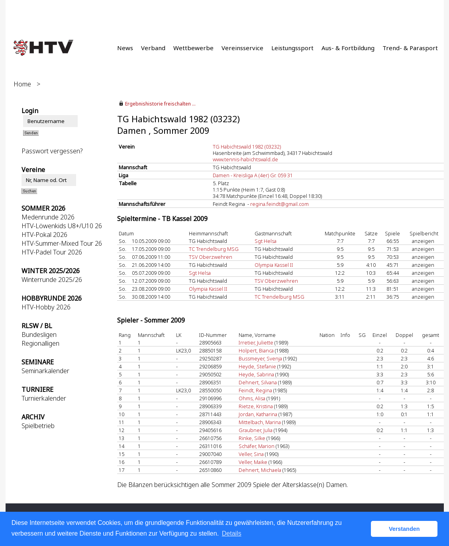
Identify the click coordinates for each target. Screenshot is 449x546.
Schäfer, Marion (256, 446)
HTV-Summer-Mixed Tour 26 (62, 243)
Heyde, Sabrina (256, 374)
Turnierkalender (44, 398)
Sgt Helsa (265, 241)
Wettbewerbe (193, 48)
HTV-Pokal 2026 (44, 234)
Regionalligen (40, 343)
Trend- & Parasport (410, 48)
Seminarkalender (45, 370)
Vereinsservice (242, 48)
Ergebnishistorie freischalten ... (160, 103)
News (125, 48)
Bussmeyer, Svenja (260, 358)
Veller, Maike (253, 462)
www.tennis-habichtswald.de (245, 159)
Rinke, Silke (252, 438)
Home (22, 84)
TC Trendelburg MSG (214, 248)
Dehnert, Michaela (260, 470)
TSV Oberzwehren (210, 256)
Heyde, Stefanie (257, 366)
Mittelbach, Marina (260, 422)
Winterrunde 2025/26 (52, 279)
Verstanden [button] (404, 529)
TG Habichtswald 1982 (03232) (247, 146)
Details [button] (231, 533)
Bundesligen (39, 334)
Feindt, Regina (255, 390)
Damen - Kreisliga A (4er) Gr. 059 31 (253, 175)
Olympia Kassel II (274, 264)
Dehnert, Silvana (258, 382)
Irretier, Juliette (256, 342)
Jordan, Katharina (258, 414)
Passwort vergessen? (52, 151)
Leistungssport (292, 48)
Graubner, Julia (256, 430)
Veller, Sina (251, 454)
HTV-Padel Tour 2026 (52, 252)
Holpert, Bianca (256, 350)
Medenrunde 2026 (48, 217)
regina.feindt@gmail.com (279, 203)
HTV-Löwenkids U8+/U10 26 (62, 225)
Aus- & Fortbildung (348, 48)
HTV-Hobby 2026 (46, 307)
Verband (153, 48)
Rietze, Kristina (256, 406)
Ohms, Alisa (252, 398)
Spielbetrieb (38, 425)
